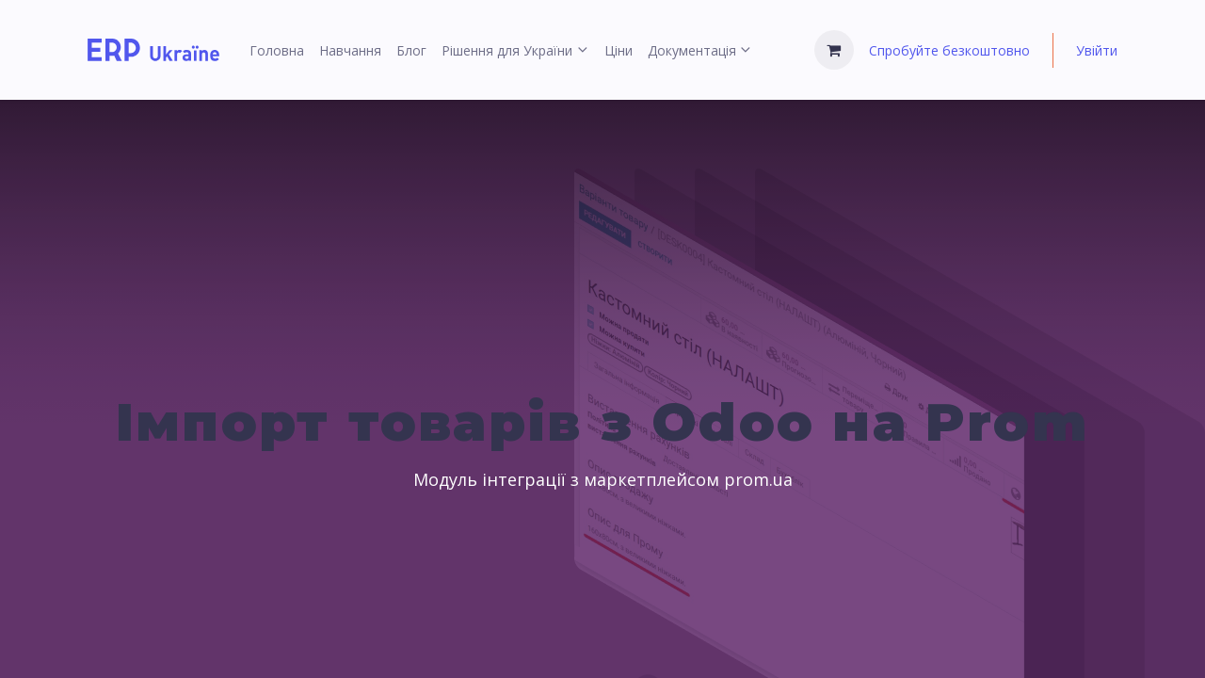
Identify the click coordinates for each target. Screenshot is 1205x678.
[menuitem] (277, 50)
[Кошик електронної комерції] (834, 50)
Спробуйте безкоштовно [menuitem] (949, 50)
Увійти (1096, 50)
